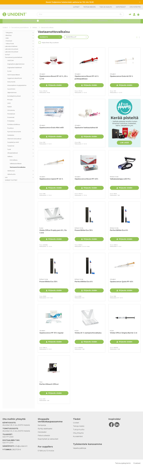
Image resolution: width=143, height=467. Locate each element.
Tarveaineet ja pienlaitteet (20, 27)
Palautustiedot (44, 435)
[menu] (19, 106)
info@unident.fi (21, 446)
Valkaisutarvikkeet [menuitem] (16, 163)
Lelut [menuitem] (9, 103)
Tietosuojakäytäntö (123, 463)
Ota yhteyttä (135, 7)
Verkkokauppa (30, 21)
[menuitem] (19, 32)
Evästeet (137, 463)
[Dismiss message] (140, 2)
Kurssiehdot (78, 436)
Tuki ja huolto (106, 7)
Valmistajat (86, 22)
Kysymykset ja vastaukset (48, 439)
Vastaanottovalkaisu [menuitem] (17, 167)
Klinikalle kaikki (53, 22)
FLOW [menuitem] (9, 71)
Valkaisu (34, 27)
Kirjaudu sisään (55, 85)
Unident (5, 27)
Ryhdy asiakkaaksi (45, 429)
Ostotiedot (121, 7)
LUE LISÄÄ (124, 143)
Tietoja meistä (89, 7)
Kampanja (103, 22)
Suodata (44, 37)
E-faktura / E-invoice (46, 451)
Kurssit (70, 22)
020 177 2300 (8, 437)
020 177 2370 (8, 443)
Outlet (117, 22)
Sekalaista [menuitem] (10, 135)
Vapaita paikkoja (79, 448)
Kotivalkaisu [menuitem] (13, 160)
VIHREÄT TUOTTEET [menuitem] (11, 180)
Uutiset (76, 7)
